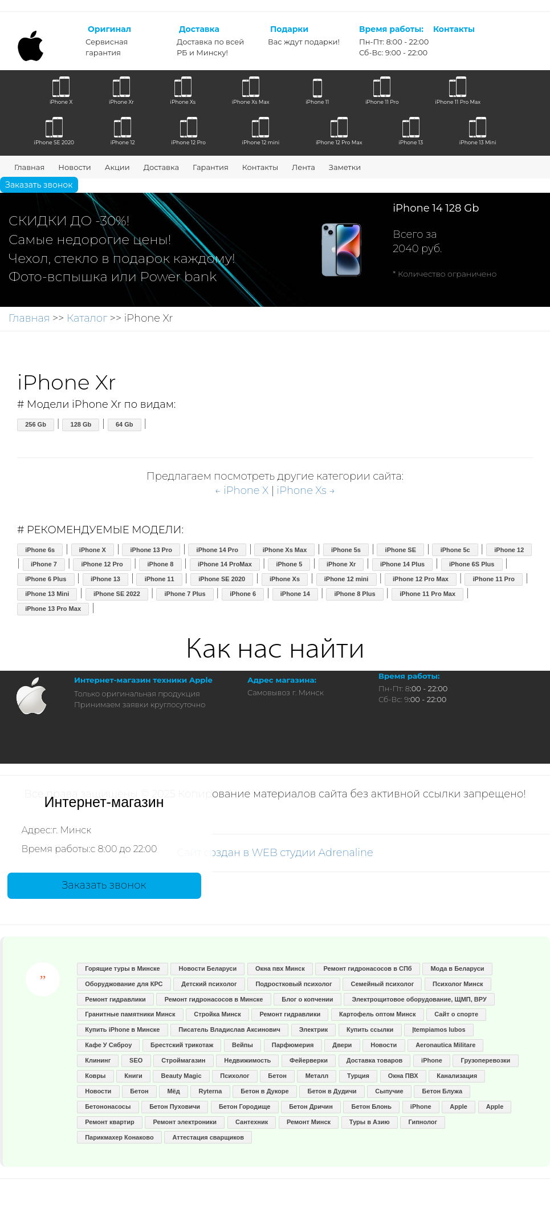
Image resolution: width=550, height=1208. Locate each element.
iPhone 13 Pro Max (53, 608)
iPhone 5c (455, 549)
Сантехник (251, 1121)
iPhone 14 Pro (217, 549)
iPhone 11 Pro (494, 578)
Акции (117, 167)
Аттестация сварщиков (208, 1137)
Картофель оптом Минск (377, 1014)
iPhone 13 (105, 578)
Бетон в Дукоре (264, 1091)
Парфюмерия (293, 1044)
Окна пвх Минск (280, 968)
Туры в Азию (369, 1121)
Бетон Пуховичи (174, 1106)
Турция (358, 1075)
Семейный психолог (382, 983)
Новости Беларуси (208, 968)
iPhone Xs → (306, 490)
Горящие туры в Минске (122, 968)
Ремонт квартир (110, 1121)
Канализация (457, 1075)
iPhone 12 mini (346, 578)
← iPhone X (241, 490)
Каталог (87, 318)
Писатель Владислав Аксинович (229, 1029)
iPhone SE (400, 549)
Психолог (234, 1075)
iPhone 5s (346, 549)
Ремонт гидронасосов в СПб (367, 968)
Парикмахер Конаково (119, 1137)
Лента (303, 167)
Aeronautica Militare (445, 1044)
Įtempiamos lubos (439, 1029)
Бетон (277, 1075)
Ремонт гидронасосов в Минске (214, 999)
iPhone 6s (40, 549)
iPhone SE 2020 (221, 578)
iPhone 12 (509, 549)
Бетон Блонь (372, 1106)
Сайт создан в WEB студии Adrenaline (275, 852)
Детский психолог (209, 983)
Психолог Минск (458, 983)
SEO (135, 1060)
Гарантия (211, 167)
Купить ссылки (370, 1029)
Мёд (173, 1091)
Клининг (98, 1060)
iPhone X (92, 549)
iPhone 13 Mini (47, 593)
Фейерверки (309, 1060)
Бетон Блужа (442, 1091)
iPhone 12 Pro (102, 564)
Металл (317, 1075)
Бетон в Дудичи (331, 1091)
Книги (133, 1075)
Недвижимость (247, 1060)
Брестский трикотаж (181, 1044)
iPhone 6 (243, 593)
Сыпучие (389, 1091)
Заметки (345, 167)
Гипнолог (423, 1121)
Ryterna (210, 1091)
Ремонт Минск (309, 1121)
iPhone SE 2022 (116, 593)
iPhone (431, 1060)
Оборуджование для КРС (123, 983)
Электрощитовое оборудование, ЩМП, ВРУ (419, 999)
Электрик (313, 1029)
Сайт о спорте (456, 1014)
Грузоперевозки (486, 1060)
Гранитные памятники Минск (130, 1014)
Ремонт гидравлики (115, 999)
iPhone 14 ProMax (225, 564)
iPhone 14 (295, 593)
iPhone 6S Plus (471, 564)
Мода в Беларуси (457, 968)
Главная (29, 167)
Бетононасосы (108, 1106)
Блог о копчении (307, 999)
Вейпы (242, 1044)
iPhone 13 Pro (151, 549)
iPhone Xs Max (285, 549)
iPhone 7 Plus (184, 593)
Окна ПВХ (403, 1075)
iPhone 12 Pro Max (421, 578)
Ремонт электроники (185, 1121)
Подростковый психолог (293, 983)
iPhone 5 (289, 564)
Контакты (260, 167)
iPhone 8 (160, 564)
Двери (342, 1044)
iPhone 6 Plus (45, 578)
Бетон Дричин (311, 1106)
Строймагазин (183, 1060)
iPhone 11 (159, 578)
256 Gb (35, 424)
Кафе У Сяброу (108, 1044)
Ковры (95, 1075)
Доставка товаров (375, 1060)
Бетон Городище (244, 1106)
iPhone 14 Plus (402, 564)
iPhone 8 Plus (354, 593)
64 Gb (124, 424)
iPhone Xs (285, 578)
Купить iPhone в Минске (122, 1029)
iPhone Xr (341, 564)
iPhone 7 (44, 564)
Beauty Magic (181, 1075)
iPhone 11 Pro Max (427, 593)
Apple (458, 1106)
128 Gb (81, 424)
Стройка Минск (217, 1014)
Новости (74, 167)
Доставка (161, 167)
